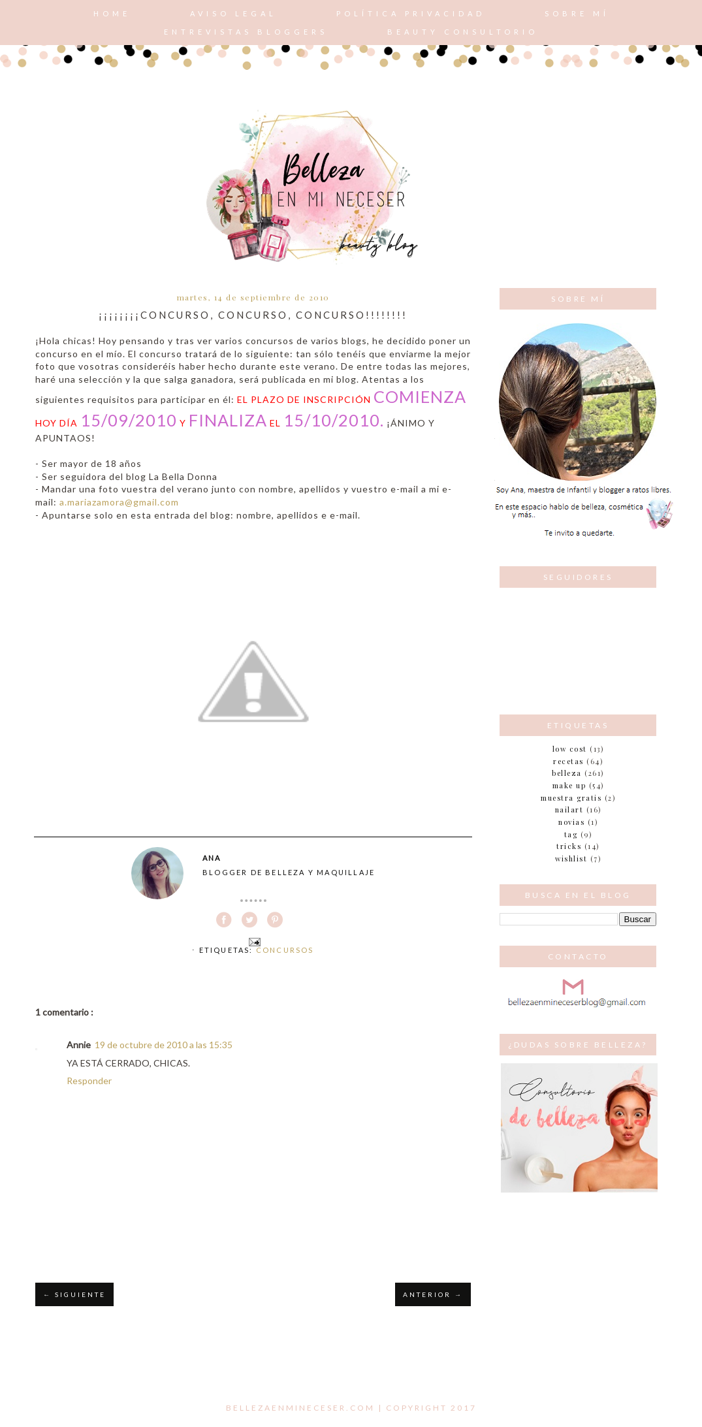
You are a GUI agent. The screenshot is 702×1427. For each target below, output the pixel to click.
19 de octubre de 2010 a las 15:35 (163, 1044)
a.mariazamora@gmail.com (119, 501)
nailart (569, 809)
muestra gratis (571, 798)
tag (571, 834)
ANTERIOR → (433, 1294)
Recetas (568, 761)
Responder (89, 1080)
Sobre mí (577, 13)
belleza (567, 773)
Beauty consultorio (462, 31)
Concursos (285, 950)
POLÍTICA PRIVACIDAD (410, 13)
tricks (568, 846)
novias (571, 822)
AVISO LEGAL (233, 13)
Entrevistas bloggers (246, 31)
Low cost (569, 749)
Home (112, 13)
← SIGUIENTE (74, 1294)
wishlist (571, 858)
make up (569, 785)
